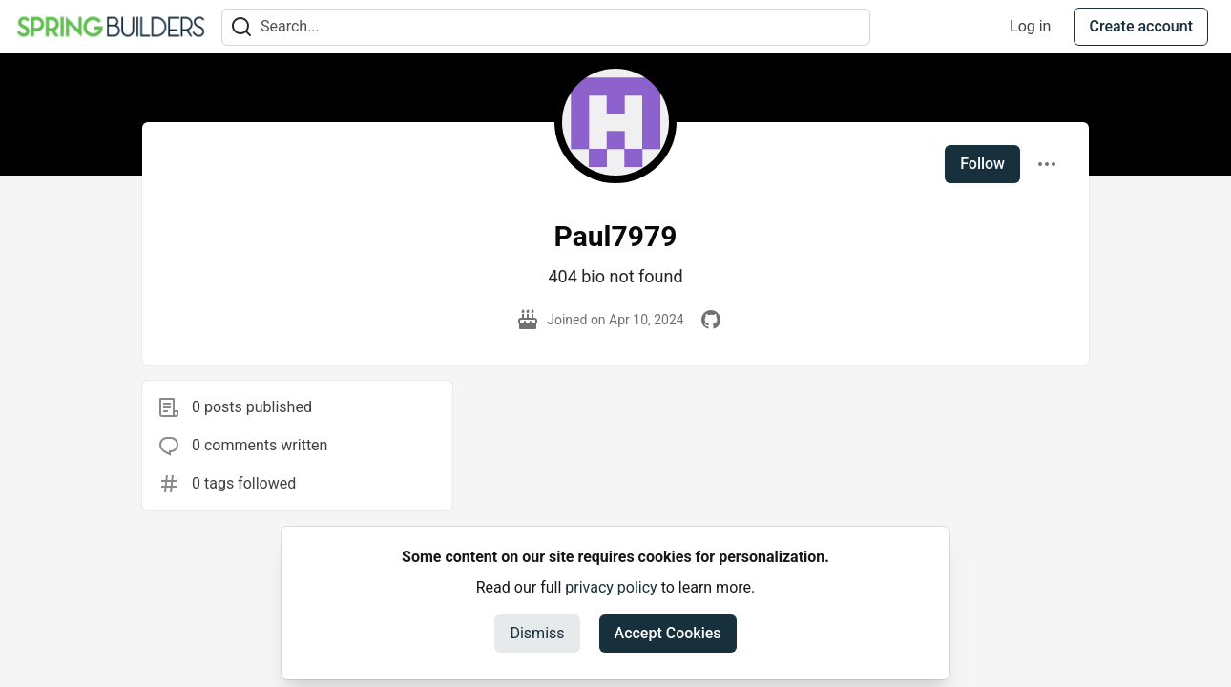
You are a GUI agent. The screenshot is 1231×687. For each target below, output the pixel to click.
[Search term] (545, 27)
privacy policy (611, 587)
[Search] (241, 27)
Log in (1030, 26)
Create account (1141, 26)
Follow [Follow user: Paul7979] (982, 164)
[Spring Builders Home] (110, 27)
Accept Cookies (668, 633)
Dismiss (537, 633)
